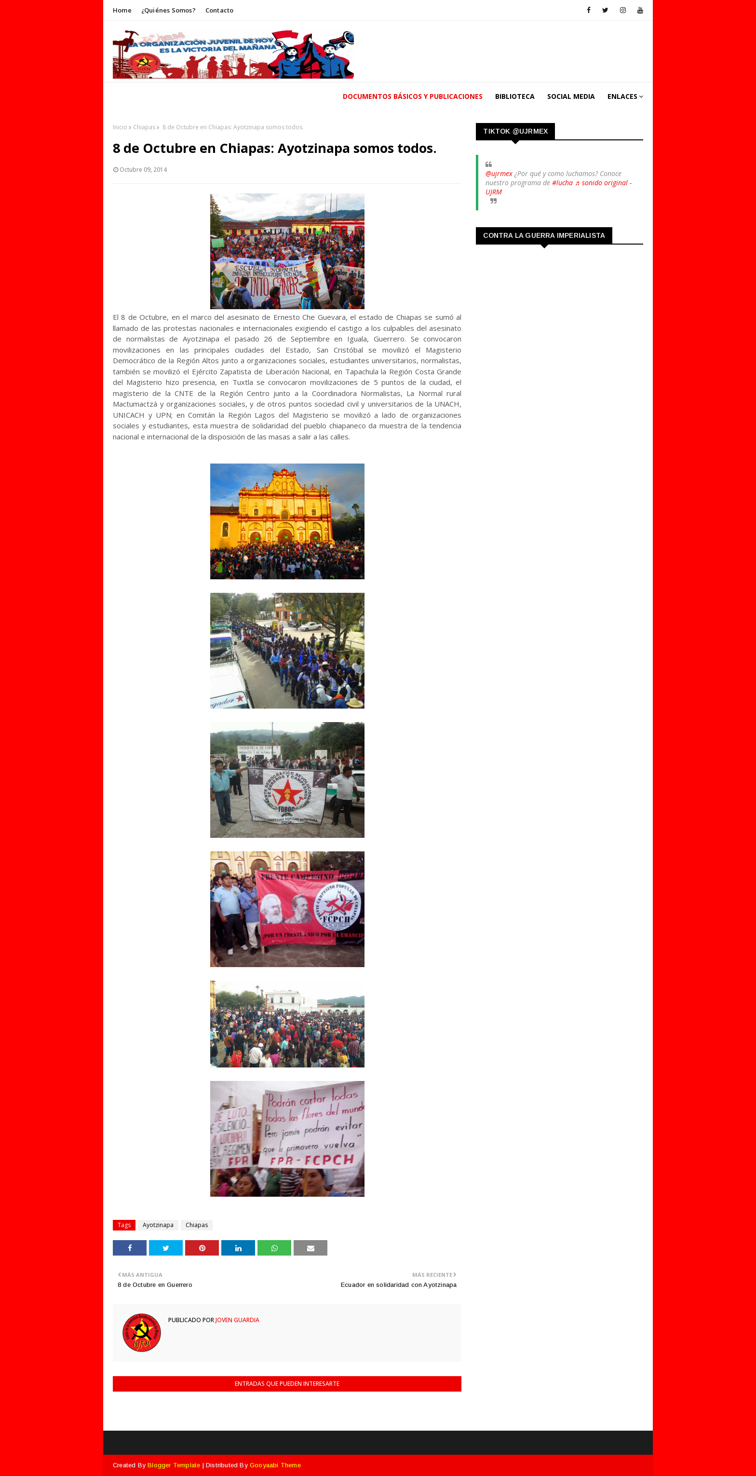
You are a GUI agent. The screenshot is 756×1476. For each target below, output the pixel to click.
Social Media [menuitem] (571, 96)
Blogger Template (174, 1465)
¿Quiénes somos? (168, 10)
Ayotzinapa (158, 1225)
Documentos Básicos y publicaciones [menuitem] (413, 96)
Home (122, 10)
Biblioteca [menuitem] (515, 96)
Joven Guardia (236, 1320)
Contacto (219, 10)
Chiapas (144, 127)
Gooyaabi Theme (275, 1465)
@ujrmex (499, 173)
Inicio (120, 127)
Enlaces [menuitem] (622, 96)
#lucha (562, 182)
